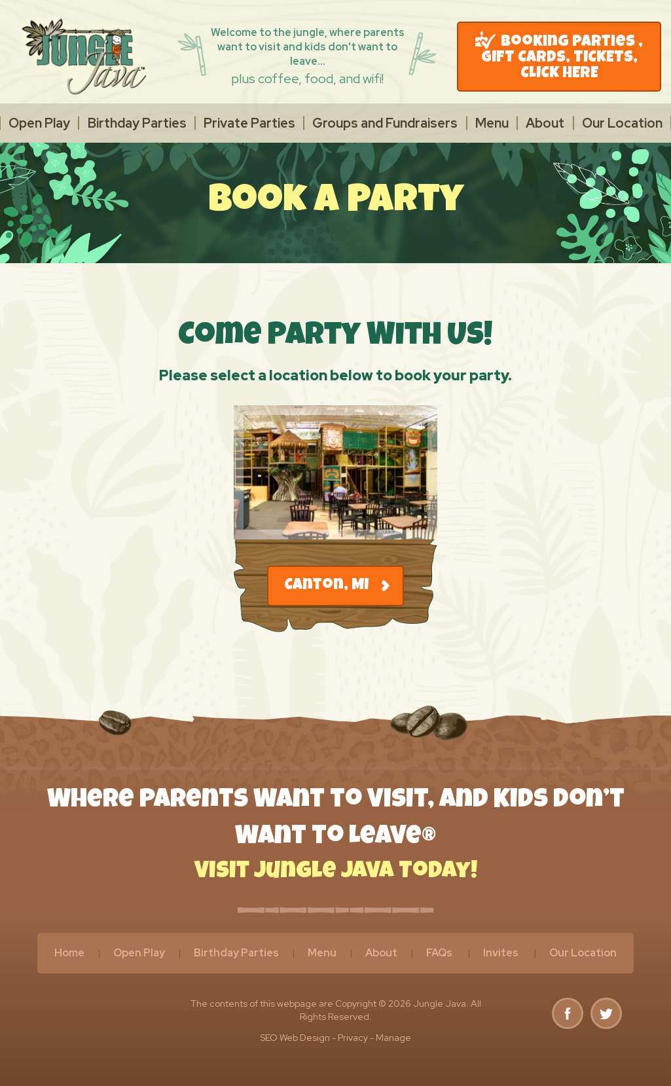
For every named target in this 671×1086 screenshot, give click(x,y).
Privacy (353, 1037)
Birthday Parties (137, 123)
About (545, 123)
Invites (500, 953)
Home (69, 953)
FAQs (439, 953)
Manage (393, 1037)
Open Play (39, 123)
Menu (492, 123)
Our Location (622, 123)
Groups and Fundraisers (385, 123)
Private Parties (249, 123)
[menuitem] (39, 123)
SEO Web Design (295, 1037)
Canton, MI (337, 586)
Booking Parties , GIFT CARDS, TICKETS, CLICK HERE (559, 56)
